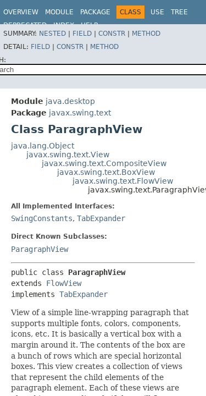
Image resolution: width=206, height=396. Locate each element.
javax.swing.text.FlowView (123, 181)
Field (82, 33)
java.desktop (70, 101)
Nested (52, 33)
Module (59, 12)
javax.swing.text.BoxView (106, 172)
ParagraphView (39, 249)
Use (157, 12)
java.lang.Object (42, 145)
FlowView (63, 283)
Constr (111, 33)
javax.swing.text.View (67, 154)
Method (146, 33)
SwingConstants (42, 218)
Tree (179, 12)
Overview (20, 12)
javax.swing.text (80, 112)
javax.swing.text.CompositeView (104, 163)
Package (95, 12)
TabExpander (101, 218)
